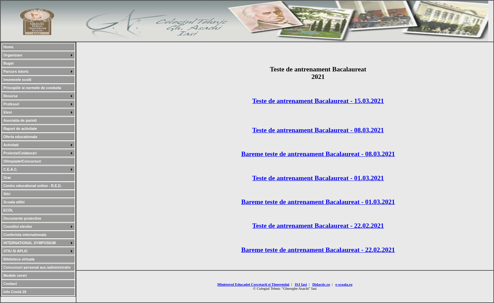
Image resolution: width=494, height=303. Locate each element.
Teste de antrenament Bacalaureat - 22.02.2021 (318, 225)
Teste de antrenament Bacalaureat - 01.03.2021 (318, 178)
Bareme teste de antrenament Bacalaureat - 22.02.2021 (318, 249)
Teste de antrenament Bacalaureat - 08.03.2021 (318, 130)
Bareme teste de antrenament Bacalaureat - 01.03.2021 (318, 201)
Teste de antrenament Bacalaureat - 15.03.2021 (318, 100)
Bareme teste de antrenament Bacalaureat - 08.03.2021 (318, 153)
